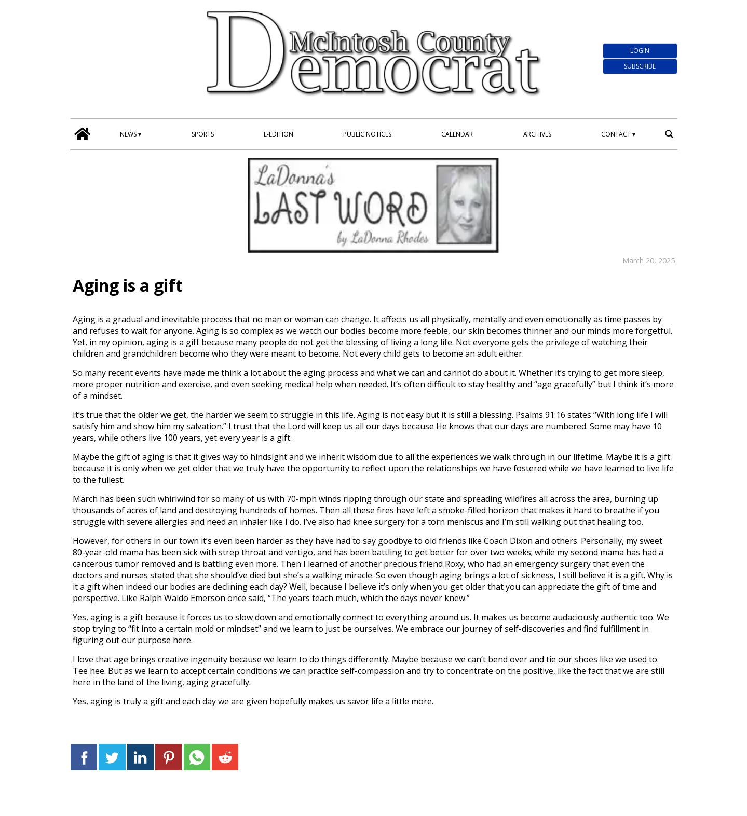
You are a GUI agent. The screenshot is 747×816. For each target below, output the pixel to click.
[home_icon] (82, 134)
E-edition (278, 134)
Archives (537, 134)
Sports (203, 134)
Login (639, 50)
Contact (616, 134)
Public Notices (367, 134)
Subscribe (640, 66)
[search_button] (669, 134)
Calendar (457, 134)
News (128, 134)
